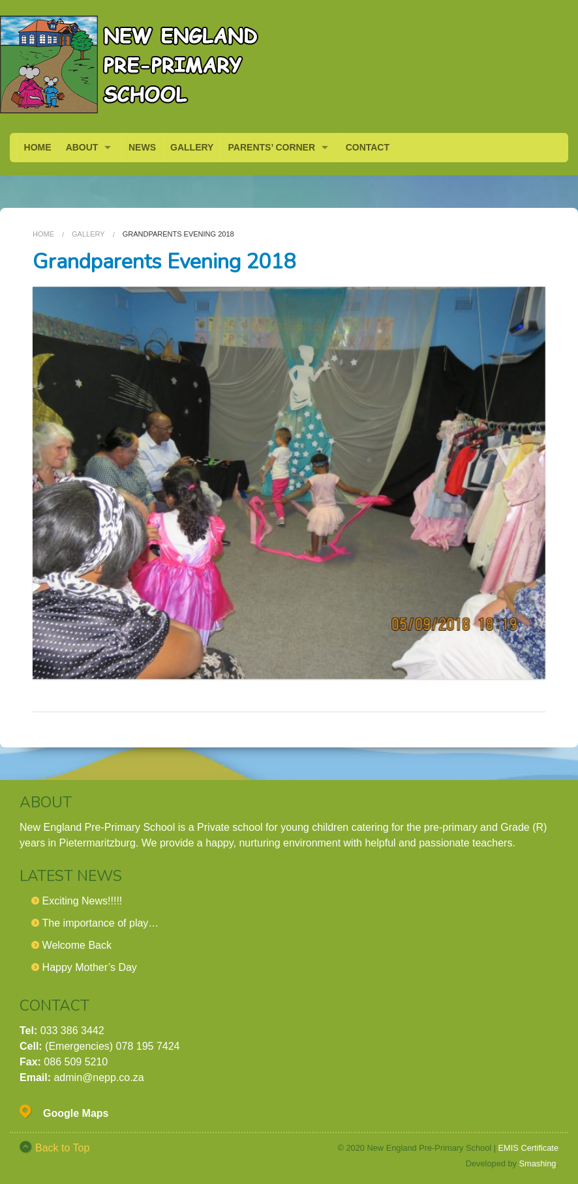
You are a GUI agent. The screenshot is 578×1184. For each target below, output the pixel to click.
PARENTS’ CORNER (272, 147)
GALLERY (191, 147)
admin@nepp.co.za (98, 1077)
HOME (38, 147)
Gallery (88, 234)
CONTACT (367, 147)
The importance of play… (100, 923)
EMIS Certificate (528, 1148)
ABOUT (82, 147)
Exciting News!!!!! (82, 900)
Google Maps (75, 1113)
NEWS (142, 147)
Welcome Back (77, 945)
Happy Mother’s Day (89, 967)
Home (43, 234)
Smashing (537, 1163)
